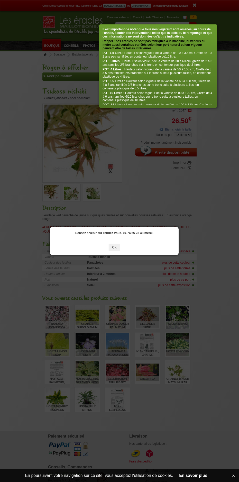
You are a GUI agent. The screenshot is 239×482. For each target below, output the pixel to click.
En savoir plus (193, 475)
